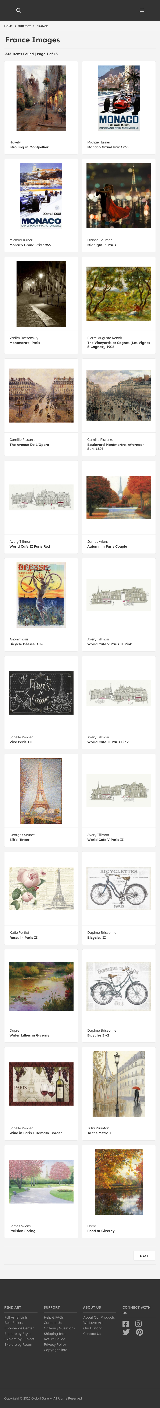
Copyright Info (55, 1350)
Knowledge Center (19, 1328)
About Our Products (99, 1317)
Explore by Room (18, 1344)
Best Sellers (13, 1322)
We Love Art (93, 1322)
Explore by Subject (19, 1339)
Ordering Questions (59, 1328)
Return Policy (54, 1339)
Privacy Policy (55, 1344)
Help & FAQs (54, 1317)
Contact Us (53, 1322)
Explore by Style (17, 1333)
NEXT (144, 1255)
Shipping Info (54, 1333)
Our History (92, 1328)
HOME (8, 26)
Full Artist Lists (16, 1317)
